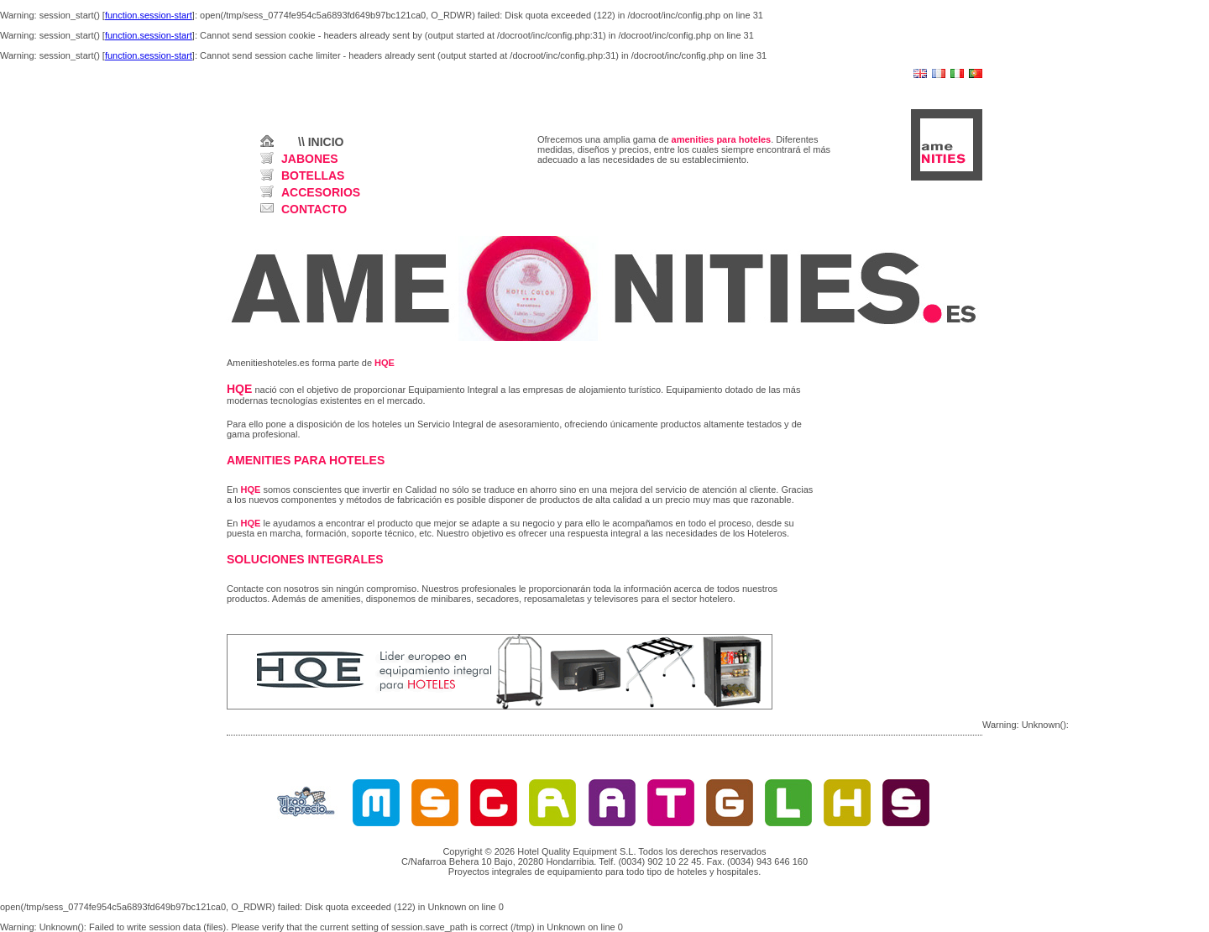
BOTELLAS (312, 175)
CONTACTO (314, 209)
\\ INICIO (320, 142)
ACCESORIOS (320, 192)
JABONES (309, 158)
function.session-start (148, 15)
